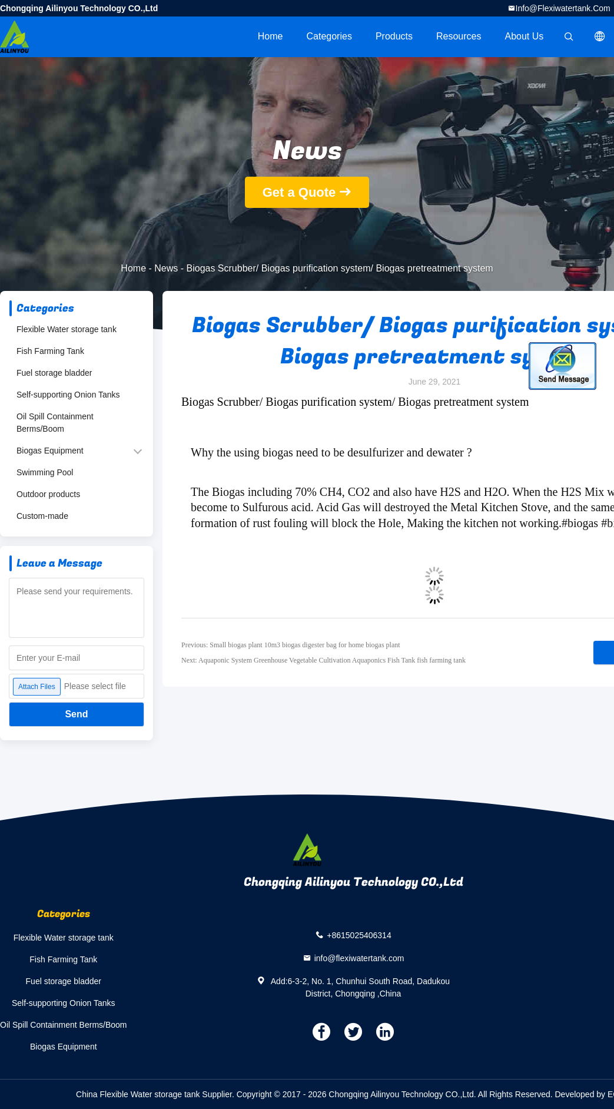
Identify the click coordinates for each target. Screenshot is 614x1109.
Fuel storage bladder (54, 373)
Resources (458, 36)
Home (270, 36)
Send (76, 714)
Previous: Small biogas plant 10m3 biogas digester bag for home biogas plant (290, 645)
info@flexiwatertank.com (563, 8)
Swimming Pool (44, 472)
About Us (524, 36)
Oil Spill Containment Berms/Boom (55, 422)
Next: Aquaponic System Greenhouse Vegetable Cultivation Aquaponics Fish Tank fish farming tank (323, 660)
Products (394, 36)
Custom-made (42, 516)
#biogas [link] (580, 523)
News (166, 268)
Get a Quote (299, 192)
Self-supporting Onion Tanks (68, 394)
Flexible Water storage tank (66, 329)
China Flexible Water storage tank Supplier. (156, 1094)
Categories (329, 36)
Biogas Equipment (50, 450)
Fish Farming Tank (50, 351)
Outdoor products (48, 494)
